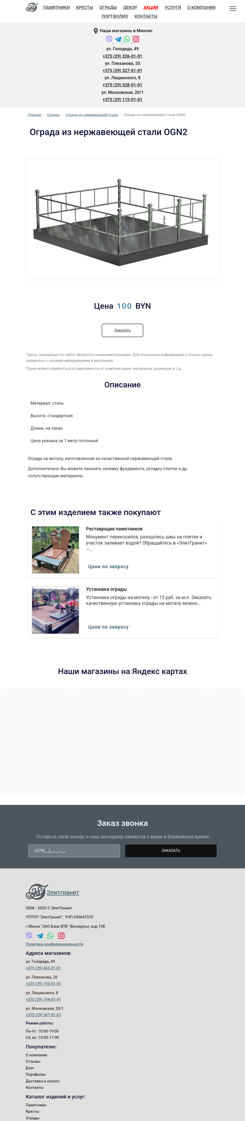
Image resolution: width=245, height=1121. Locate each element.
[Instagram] (136, 41)
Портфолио (36, 1104)
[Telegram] (118, 41)
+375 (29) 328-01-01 (122, 84)
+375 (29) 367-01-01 (43, 1044)
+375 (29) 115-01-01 (122, 99)
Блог (30, 1097)
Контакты (146, 16)
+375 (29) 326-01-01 (122, 56)
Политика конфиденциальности (54, 973)
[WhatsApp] (127, 41)
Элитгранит (63, 921)
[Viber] (109, 41)
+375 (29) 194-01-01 (43, 1028)
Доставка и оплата (43, 1110)
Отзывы (33, 1091)
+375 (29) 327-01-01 (122, 70)
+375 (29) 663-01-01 (43, 997)
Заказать (122, 358)
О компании (36, 1084)
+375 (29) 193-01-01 (43, 1013)
